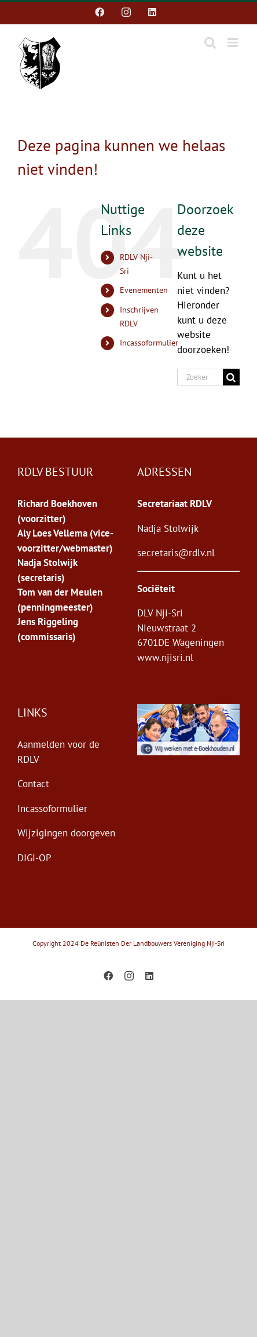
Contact (33, 783)
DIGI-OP (34, 857)
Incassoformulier (149, 342)
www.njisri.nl (165, 657)
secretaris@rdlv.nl (176, 552)
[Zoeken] (231, 377)
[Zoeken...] (200, 377)
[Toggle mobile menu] (233, 42)
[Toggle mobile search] (210, 42)
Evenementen (144, 290)
